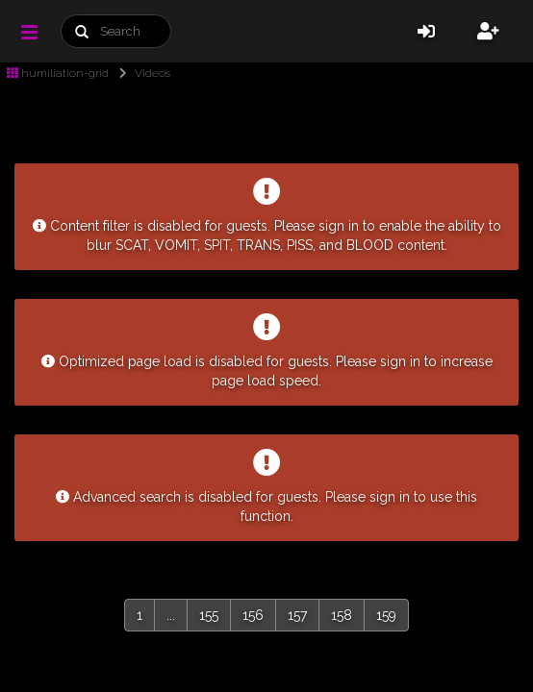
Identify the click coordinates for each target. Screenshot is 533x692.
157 (297, 615)
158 (341, 615)
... (170, 615)
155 (208, 615)
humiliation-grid (58, 73)
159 (386, 615)
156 (253, 615)
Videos (141, 73)
